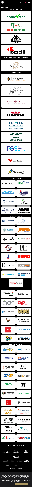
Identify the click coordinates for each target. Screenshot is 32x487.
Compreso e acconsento (21, 484)
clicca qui (19, 481)
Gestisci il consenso (9, 484)
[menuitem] (17, 2)
